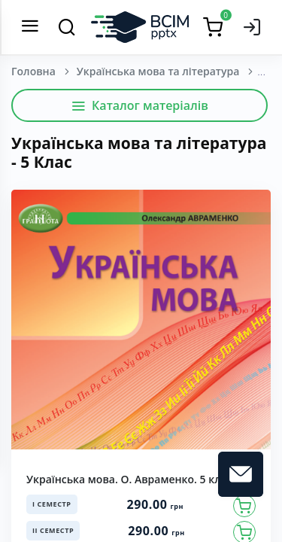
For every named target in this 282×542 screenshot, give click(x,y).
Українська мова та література (158, 71)
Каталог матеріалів (139, 105)
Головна (33, 71)
